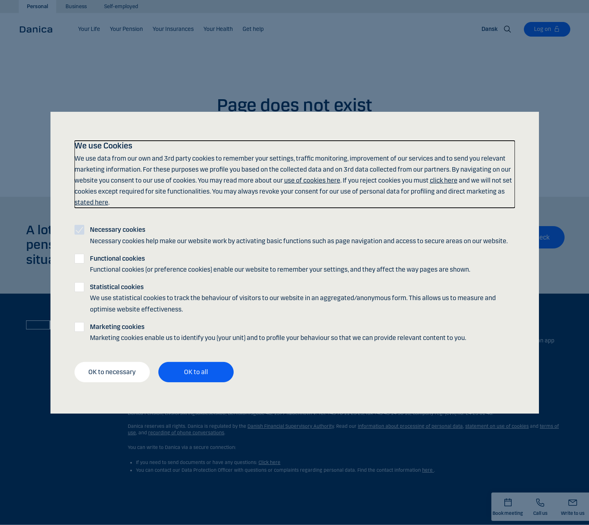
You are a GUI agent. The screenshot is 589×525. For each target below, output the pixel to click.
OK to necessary (112, 372)
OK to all (196, 372)
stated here (91, 202)
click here (444, 180)
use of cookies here (312, 180)
